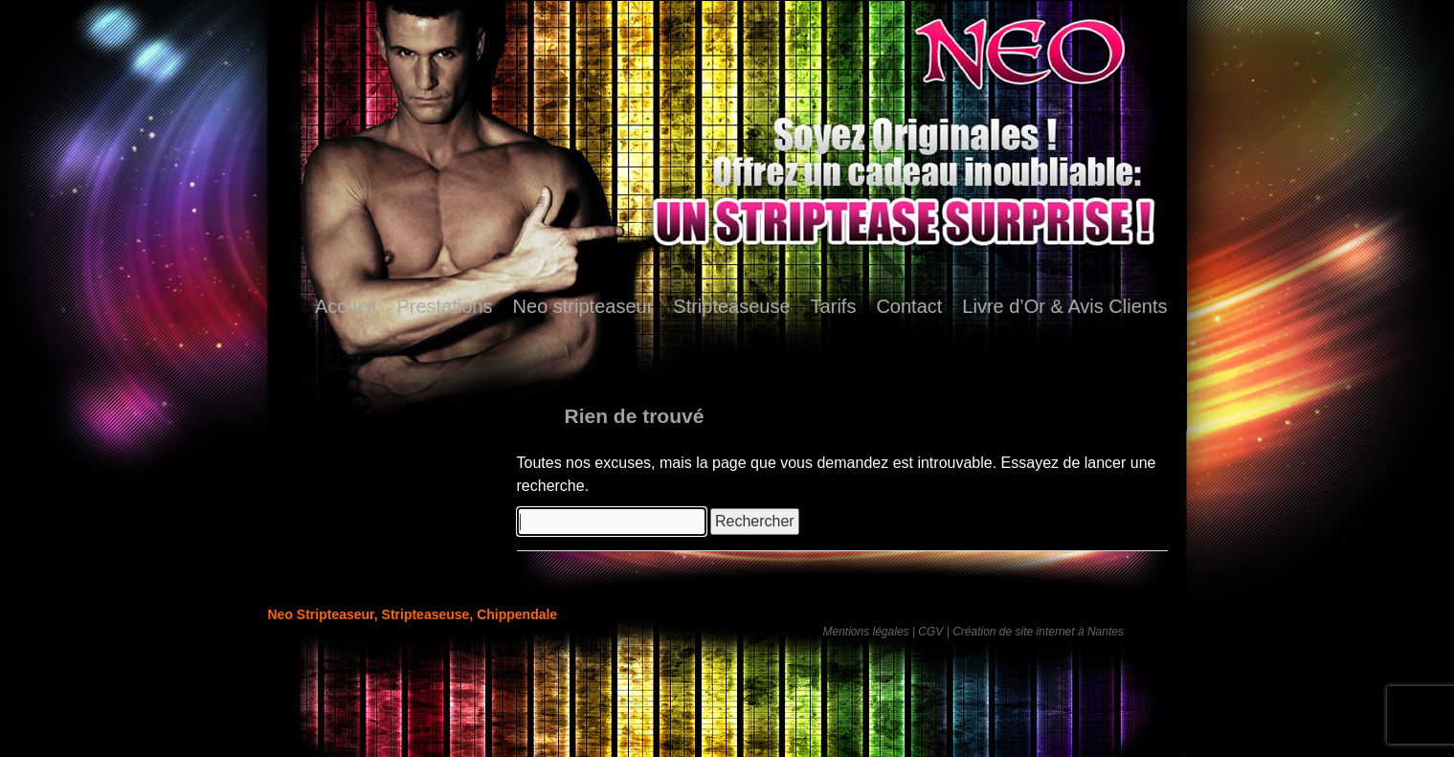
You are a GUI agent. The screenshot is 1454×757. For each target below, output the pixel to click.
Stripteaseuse (731, 306)
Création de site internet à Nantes (1038, 631)
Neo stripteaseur (583, 306)
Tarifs (834, 306)
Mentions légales (866, 631)
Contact (909, 306)
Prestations (445, 306)
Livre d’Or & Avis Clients (1064, 306)
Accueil (345, 306)
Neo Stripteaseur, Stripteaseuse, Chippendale (413, 614)
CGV (930, 631)
